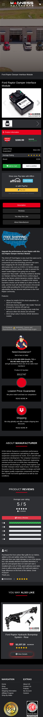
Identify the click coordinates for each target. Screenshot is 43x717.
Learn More (28, 181)
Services (5, 688)
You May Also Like (21, 216)
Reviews (21, 211)
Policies (26, 688)
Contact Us (27, 686)
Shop (4, 686)
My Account (27, 691)
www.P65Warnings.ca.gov (27, 329)
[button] (38, 102)
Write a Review (21, 518)
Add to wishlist (31, 166)
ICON (38, 159)
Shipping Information (9, 691)
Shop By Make (7, 695)
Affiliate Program (8, 693)
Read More (21, 398)
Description (21, 205)
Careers (26, 693)
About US (26, 684)
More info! (36, 150)
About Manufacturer (21, 222)
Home (4, 684)
